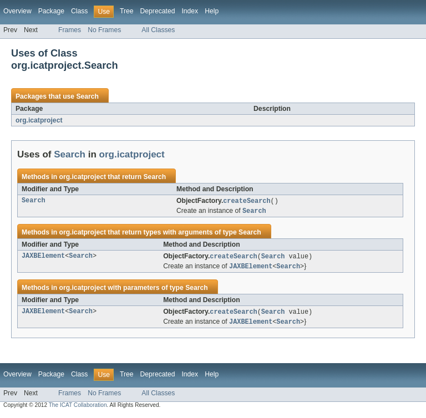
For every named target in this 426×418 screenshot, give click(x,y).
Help (212, 11)
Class (79, 11)
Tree (127, 11)
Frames (69, 30)
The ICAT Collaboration (78, 408)
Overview (17, 11)
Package (51, 11)
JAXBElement (43, 257)
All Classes (158, 30)
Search (87, 96)
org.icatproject (39, 120)
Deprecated (157, 11)
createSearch (246, 201)
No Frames (104, 30)
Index (189, 11)
